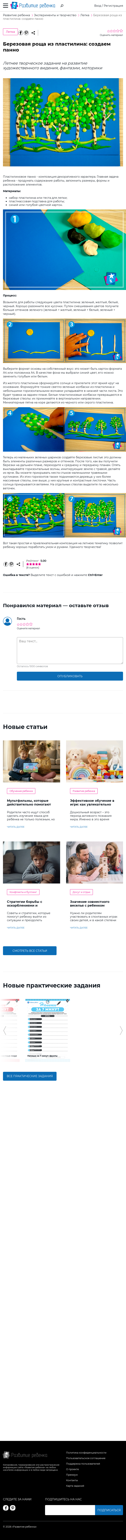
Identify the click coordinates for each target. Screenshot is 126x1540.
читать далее (15, 826)
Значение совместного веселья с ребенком (89, 903)
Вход (97, 6)
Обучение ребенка (21, 791)
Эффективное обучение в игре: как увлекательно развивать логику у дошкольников (92, 806)
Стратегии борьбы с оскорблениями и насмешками (24, 905)
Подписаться (109, 1510)
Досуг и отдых (81, 892)
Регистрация (113, 6)
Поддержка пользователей (83, 1463)
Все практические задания (30, 1098)
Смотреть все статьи (30, 951)
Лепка (10, 32)
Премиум (72, 1474)
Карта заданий (75, 1485)
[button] (4, 1041)
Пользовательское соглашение (85, 1458)
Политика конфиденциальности (86, 1452)
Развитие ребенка (84, 791)
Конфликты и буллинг (23, 892)
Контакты (72, 1480)
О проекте (72, 1469)
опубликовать (70, 676)
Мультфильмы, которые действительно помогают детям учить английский (29, 804)
